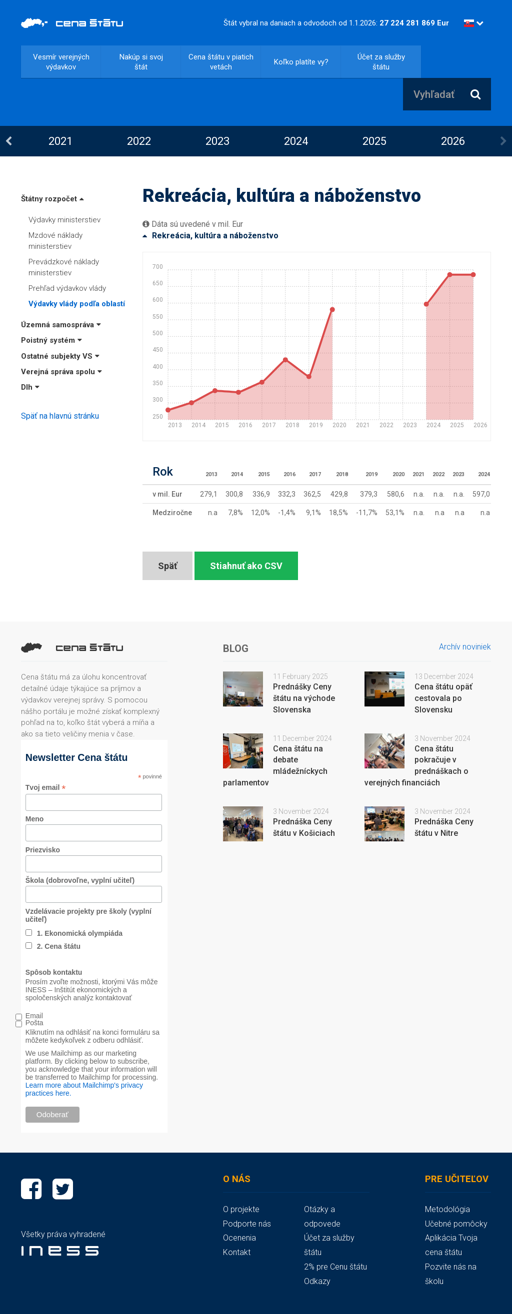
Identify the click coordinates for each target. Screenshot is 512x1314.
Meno (35, 819)
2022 (139, 141)
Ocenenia (239, 1238)
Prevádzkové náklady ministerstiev (63, 267)
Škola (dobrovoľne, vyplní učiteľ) (80, 880)
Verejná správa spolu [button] (61, 371)
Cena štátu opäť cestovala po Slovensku (443, 698)
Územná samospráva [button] (61, 324)
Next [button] (503, 141)
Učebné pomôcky (456, 1224)
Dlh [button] (30, 387)
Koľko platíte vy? (301, 61)
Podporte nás (247, 1224)
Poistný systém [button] (51, 340)
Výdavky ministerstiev (64, 219)
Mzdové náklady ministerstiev (55, 240)
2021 (60, 141)
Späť (167, 566)
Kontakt (236, 1252)
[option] (60, 141)
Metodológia (447, 1209)
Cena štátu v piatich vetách (221, 61)
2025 (374, 141)
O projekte (241, 1209)
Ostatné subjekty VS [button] (60, 356)
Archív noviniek (465, 647)
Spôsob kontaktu (54, 972)
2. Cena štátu (58, 946)
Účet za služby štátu (381, 61)
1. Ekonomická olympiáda (79, 933)
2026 (453, 141)
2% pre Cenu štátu (335, 1267)
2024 (296, 141)
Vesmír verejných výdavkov (61, 61)
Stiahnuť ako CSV (246, 566)
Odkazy (317, 1281)
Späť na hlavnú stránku (60, 416)
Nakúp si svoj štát (141, 61)
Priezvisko (43, 850)
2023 (218, 141)
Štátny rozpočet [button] (52, 198)
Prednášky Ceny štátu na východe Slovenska (304, 698)
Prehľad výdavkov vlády (67, 288)
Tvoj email (46, 787)
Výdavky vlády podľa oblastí (76, 303)
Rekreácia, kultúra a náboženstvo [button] (210, 235)
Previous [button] (9, 141)
